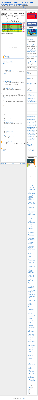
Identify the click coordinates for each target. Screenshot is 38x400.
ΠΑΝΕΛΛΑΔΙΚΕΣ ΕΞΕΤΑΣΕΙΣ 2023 (31, 130)
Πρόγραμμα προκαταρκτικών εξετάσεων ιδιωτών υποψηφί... (31, 316)
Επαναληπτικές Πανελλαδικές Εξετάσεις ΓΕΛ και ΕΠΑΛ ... (31, 203)
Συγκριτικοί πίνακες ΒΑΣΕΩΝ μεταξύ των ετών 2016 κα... (31, 276)
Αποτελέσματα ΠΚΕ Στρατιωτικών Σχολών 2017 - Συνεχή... (31, 376)
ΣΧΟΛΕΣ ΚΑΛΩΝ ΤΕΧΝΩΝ (30, 150)
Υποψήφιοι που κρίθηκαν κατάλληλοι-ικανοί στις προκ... (31, 323)
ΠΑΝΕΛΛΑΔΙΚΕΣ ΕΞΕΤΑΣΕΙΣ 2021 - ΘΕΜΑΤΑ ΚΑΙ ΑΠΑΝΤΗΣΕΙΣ (31, 125)
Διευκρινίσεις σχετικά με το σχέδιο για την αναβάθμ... (31, 211)
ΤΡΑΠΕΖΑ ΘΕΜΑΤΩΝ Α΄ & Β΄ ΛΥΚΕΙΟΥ (6, 9)
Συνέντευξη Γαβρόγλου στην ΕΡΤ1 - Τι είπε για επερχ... (31, 222)
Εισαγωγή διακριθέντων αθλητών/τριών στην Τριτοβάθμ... (31, 332)
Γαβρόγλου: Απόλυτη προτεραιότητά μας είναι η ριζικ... (31, 235)
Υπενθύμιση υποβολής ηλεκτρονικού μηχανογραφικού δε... (31, 256)
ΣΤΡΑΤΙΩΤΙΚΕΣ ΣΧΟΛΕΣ (30, 149)
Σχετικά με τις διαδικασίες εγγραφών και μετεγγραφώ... (31, 283)
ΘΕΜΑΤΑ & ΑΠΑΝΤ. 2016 (29, 8)
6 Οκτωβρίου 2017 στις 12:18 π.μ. (9, 141)
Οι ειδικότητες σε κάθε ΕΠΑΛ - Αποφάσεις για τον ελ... (31, 209)
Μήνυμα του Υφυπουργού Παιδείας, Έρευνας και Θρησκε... (31, 263)
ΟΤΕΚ (27, 94)
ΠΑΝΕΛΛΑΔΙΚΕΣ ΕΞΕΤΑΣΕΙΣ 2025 (31, 136)
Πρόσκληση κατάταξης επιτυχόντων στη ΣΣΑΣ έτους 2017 (31, 221)
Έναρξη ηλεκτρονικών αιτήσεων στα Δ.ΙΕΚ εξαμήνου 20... (30, 248)
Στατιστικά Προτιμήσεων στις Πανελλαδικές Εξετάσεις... (31, 275)
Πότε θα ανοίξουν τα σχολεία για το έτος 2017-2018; (31, 238)
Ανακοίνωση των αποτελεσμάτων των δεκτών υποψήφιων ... (31, 254)
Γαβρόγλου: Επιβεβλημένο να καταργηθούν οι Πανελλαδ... (31, 352)
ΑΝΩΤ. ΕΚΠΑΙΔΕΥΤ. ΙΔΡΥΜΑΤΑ (16, 5)
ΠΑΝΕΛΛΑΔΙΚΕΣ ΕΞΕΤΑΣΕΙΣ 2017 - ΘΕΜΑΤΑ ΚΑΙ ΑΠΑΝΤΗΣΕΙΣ (31, 113)
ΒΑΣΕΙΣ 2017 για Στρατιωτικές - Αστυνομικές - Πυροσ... (31, 279)
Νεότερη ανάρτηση (3, 163)
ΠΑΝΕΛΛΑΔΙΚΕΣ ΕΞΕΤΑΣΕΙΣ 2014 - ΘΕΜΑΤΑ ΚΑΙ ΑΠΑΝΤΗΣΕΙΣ (31, 104)
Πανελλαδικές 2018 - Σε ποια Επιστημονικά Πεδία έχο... (31, 364)
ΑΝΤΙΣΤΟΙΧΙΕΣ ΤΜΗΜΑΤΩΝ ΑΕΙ (25, 5)
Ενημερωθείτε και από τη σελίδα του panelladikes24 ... (31, 252)
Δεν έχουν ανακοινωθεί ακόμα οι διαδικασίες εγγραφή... (31, 193)
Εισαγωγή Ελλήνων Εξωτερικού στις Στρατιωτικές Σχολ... (30, 314)
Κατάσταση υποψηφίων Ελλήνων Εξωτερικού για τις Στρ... (31, 340)
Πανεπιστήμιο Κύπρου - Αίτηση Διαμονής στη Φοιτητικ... (31, 374)
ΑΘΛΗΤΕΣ (28, 73)
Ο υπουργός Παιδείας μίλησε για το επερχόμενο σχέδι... (31, 187)
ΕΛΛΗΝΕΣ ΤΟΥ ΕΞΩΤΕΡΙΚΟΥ (30, 84)
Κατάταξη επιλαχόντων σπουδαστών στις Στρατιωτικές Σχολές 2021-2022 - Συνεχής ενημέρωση (32, 57)
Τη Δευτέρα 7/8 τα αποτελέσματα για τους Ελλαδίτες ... (31, 361)
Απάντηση (4, 63)
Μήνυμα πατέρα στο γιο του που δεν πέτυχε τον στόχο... (31, 240)
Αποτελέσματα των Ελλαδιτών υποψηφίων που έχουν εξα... (31, 356)
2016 (28, 389)
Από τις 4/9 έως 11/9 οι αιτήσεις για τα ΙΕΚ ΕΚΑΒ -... (31, 233)
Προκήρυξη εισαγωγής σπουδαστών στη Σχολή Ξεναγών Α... (31, 367)
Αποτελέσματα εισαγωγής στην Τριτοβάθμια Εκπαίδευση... (31, 288)
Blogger (24, 398)
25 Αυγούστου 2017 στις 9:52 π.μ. (9, 65)
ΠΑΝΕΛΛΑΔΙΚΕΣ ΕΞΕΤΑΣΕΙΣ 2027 (31, 140)
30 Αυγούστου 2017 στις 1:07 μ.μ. (9, 118)
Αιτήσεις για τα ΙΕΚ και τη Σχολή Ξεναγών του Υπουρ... (31, 218)
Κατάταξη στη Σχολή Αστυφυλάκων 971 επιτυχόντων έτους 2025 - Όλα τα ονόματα (32, 62)
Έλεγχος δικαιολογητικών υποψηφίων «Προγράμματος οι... (31, 378)
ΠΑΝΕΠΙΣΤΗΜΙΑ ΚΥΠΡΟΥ (30, 145)
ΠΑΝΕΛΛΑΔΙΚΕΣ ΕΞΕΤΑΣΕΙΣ (30, 95)
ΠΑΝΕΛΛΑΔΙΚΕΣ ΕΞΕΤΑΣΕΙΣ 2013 (31, 101)
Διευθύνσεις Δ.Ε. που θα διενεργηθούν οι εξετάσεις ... (31, 328)
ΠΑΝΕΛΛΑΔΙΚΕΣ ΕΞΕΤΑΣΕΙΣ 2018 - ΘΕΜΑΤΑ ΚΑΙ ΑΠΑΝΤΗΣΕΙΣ (31, 116)
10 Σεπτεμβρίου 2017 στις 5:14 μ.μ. (11, 136)
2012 (28, 393)
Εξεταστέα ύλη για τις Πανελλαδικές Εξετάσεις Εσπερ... (31, 305)
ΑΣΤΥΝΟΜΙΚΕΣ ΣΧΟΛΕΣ (30, 77)
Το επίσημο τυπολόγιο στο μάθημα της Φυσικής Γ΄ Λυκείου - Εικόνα (31, 39)
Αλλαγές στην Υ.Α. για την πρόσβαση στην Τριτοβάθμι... (31, 349)
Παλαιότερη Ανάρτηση (22, 163)
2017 (28, 179)
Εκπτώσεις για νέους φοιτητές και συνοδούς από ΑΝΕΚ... (31, 242)
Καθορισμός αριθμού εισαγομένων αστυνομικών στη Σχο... (31, 309)
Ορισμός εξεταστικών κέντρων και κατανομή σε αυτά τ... (31, 260)
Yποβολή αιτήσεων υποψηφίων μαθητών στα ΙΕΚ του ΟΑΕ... (31, 196)
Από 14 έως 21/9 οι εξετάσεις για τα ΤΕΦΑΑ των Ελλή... (31, 246)
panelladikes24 (6, 81)
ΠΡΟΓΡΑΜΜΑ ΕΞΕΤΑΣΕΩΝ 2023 (6, 8)
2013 (28, 392)
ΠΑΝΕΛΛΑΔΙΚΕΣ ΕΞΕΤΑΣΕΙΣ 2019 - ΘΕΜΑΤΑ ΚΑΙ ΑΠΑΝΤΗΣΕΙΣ (31, 119)
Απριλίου (29, 385)
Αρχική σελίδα (12, 163)
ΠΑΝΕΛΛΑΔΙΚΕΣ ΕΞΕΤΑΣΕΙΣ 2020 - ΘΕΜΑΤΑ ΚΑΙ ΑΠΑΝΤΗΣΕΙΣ (31, 122)
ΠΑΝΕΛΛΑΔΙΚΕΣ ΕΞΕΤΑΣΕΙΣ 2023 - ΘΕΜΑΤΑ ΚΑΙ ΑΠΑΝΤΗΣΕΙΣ (31, 132)
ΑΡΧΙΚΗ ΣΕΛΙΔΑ (4, 5)
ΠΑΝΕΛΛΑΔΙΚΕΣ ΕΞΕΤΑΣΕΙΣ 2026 (31, 139)
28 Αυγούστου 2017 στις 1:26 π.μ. (10, 70)
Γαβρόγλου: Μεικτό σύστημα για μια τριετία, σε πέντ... (31, 345)
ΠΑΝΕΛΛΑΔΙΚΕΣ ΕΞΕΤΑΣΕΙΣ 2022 (31, 127)
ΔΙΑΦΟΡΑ (28, 79)
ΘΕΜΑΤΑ (28, 88)
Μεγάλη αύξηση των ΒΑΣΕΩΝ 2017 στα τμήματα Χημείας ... (30, 271)
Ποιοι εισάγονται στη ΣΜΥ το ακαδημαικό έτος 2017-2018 (31, 192)
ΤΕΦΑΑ (28, 151)
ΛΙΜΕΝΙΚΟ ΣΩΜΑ (29, 90)
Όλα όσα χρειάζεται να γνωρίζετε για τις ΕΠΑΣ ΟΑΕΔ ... (31, 228)
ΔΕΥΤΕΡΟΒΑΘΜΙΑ (29, 78)
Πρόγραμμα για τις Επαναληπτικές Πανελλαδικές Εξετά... (31, 358)
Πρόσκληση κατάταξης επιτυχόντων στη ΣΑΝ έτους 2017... (31, 198)
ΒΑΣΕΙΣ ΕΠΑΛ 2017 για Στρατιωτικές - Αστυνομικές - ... (31, 231)
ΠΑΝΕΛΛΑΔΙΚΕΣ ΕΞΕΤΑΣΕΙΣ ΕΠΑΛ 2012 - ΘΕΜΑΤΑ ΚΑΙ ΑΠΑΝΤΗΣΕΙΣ (32, 144)
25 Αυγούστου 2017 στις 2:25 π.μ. (8, 56)
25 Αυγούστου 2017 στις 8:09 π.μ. (9, 61)
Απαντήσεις (5, 55)
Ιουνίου (29, 383)
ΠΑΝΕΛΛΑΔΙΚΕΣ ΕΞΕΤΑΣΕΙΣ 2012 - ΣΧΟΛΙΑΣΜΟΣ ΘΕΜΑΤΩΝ (31, 100)
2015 (28, 390)
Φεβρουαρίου (30, 387)
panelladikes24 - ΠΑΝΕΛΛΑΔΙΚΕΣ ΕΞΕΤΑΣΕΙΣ (17, 3)
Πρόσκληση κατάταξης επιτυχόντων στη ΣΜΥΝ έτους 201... (31, 213)
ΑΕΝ (27, 72)
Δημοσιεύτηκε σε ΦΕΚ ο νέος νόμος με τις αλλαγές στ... (31, 347)
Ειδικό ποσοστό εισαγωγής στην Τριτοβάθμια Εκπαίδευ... (31, 303)
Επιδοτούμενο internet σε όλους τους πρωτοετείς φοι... (31, 269)
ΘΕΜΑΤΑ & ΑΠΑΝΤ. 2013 (22, 8)
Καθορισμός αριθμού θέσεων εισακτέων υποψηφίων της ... (31, 338)
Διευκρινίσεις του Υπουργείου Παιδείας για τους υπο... (31, 298)
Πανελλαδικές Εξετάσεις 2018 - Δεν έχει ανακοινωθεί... (31, 334)
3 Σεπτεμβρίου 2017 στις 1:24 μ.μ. (9, 122)
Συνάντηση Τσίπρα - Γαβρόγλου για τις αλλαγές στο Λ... (31, 294)
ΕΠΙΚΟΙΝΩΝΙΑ (9, 5)
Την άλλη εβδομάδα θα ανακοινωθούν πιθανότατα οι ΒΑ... (31, 300)
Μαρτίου (29, 386)
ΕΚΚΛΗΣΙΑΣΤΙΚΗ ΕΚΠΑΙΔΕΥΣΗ (31, 83)
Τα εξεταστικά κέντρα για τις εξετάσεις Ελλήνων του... (31, 250)
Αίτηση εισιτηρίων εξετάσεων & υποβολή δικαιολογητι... (31, 264)
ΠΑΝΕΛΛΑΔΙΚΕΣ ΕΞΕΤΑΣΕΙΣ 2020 (31, 121)
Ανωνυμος (4, 141)
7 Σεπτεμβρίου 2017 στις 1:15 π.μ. (9, 131)
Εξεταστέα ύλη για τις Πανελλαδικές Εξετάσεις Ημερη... (31, 307)
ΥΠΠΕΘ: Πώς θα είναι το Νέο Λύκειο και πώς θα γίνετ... (31, 226)
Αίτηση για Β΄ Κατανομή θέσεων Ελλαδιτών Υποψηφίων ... (31, 273)
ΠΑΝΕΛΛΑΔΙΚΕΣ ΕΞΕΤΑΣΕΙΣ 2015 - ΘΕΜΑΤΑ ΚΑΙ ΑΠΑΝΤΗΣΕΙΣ (31, 107)
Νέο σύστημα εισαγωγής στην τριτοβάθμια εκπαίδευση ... (31, 214)
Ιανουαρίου (29, 388)
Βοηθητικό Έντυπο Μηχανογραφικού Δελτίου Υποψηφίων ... (31, 369)
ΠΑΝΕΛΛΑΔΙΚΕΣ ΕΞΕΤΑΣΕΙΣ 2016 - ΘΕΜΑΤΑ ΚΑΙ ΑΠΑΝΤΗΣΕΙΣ (31, 110)
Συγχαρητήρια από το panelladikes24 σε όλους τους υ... (31, 244)
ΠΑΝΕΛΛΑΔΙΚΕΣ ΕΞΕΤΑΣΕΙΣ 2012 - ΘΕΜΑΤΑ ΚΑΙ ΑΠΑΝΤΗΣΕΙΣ (31, 98)
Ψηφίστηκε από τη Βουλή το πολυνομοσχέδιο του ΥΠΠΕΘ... (31, 371)
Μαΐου (29, 384)
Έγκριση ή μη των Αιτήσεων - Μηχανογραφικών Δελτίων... (31, 318)
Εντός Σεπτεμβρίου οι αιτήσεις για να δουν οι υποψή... (31, 186)
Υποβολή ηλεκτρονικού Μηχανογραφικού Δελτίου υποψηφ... (31, 380)
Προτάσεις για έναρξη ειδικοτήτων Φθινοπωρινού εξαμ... (31, 312)
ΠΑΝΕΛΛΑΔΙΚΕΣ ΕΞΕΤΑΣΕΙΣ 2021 (31, 124)
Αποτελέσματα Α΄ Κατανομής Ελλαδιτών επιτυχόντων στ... (31, 354)
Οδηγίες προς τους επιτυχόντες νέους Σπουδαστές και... (30, 281)
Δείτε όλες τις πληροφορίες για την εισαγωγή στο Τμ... (31, 335)
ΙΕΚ (27, 89)
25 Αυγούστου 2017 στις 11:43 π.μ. (13, 81)
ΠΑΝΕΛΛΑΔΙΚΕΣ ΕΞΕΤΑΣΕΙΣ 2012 (31, 96)
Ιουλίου (29, 382)
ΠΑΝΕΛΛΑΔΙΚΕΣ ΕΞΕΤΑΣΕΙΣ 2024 (31, 133)
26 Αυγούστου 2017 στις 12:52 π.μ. (9, 88)
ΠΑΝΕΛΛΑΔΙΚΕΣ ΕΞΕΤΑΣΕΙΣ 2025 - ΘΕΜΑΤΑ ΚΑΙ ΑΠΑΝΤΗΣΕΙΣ (31, 138)
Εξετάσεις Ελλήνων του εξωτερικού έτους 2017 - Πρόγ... (31, 200)
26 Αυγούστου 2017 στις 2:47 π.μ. (7, 93)
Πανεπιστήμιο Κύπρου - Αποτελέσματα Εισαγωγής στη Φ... (31, 330)
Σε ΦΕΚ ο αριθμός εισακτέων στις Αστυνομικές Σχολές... (31, 202)
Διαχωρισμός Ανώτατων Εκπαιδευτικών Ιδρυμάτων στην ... (31, 363)
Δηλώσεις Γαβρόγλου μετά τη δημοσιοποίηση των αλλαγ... (31, 225)
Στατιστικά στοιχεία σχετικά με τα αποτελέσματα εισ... (31, 286)
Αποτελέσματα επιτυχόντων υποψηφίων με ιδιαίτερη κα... (31, 344)
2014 (28, 391)
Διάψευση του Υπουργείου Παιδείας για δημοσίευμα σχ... (31, 297)
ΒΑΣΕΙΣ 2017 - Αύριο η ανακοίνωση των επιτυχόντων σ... (31, 292)
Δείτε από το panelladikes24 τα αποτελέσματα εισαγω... (31, 290)
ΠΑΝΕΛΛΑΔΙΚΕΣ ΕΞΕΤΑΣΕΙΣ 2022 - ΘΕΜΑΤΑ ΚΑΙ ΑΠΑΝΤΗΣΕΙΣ (31, 128)
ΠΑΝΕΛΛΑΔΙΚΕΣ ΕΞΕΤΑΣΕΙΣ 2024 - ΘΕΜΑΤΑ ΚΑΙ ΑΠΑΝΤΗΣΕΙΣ (31, 135)
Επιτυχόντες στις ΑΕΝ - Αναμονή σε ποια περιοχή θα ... (31, 266)
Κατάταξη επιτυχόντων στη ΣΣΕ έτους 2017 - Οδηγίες (31, 205)
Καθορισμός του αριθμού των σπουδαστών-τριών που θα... (31, 325)
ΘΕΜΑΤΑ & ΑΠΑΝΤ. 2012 (14, 8)
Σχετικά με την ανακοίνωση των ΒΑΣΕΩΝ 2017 (31, 341)
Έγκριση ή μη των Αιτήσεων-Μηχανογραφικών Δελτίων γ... (31, 189)
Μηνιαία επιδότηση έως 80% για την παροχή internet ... (31, 258)
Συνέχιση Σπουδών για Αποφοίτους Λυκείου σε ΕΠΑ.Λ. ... (31, 207)
